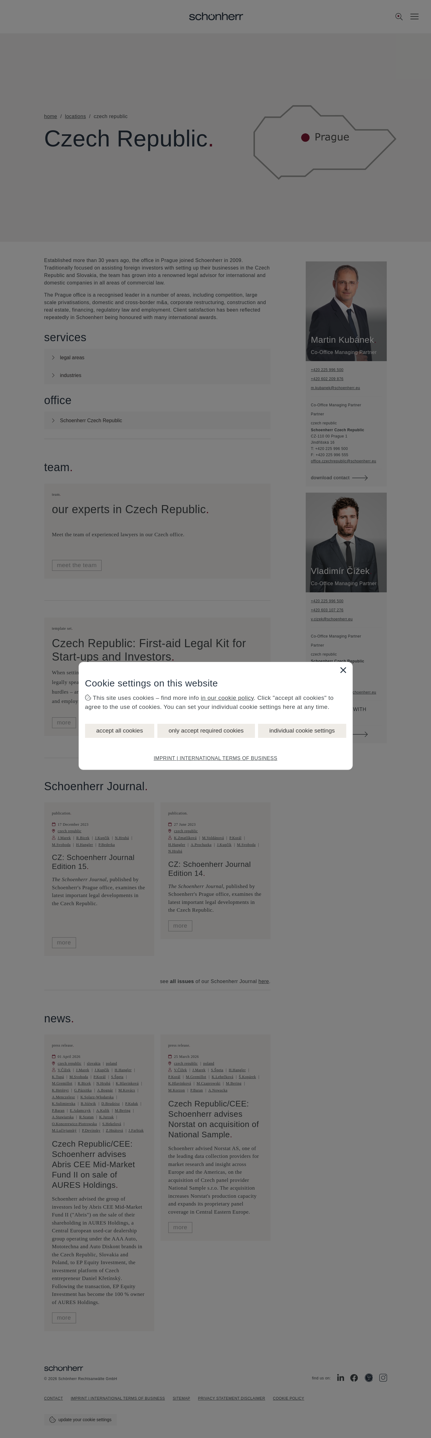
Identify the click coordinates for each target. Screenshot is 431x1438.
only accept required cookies (206, 730)
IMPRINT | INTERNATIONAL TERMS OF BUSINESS (215, 758)
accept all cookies (119, 730)
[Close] (343, 670)
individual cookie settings (302, 730)
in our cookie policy (227, 698)
